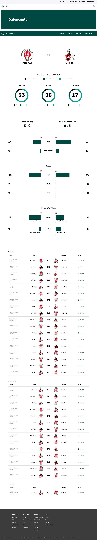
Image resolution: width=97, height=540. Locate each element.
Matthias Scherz (61, 221)
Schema (81, 260)
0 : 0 (48, 307)
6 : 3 (48, 455)
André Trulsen (36, 221)
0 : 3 (48, 409)
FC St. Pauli (33, 260)
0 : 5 (48, 366)
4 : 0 (48, 403)
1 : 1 (48, 260)
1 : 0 (48, 280)
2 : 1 (48, 287)
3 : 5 (48, 396)
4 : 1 (48, 372)
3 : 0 (48, 274)
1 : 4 (48, 475)
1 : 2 (48, 293)
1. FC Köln (63, 260)
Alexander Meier (35, 232)
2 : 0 (48, 326)
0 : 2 (48, 436)
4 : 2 (48, 353)
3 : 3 (48, 320)
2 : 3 (48, 449)
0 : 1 (48, 300)
